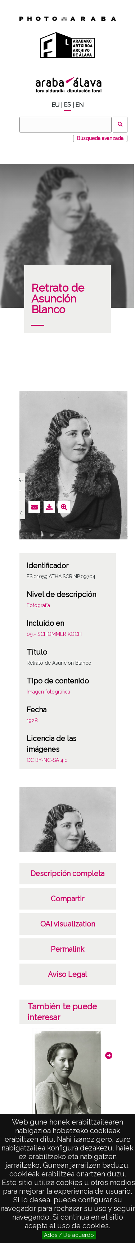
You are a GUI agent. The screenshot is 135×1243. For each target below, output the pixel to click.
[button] (108, 1055)
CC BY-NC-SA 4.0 (47, 760)
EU (55, 105)
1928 (32, 720)
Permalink (67, 949)
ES (67, 104)
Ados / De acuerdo (69, 1235)
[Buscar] (65, 125)
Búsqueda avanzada (100, 138)
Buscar (120, 125)
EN (79, 105)
